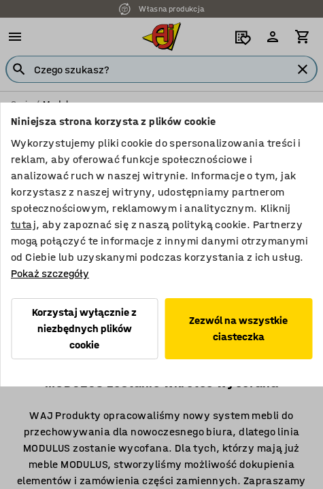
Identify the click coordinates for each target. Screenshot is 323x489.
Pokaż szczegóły (50, 273)
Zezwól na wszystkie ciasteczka (238, 328)
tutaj (23, 224)
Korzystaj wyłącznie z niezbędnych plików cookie (84, 328)
